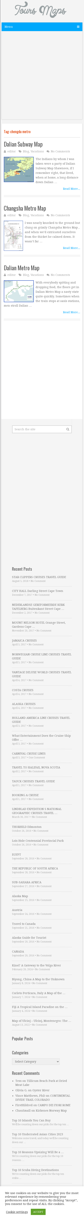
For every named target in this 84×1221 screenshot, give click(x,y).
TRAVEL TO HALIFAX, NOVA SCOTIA (36, 767)
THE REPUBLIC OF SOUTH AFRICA (35, 868)
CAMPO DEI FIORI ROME (54, 1105)
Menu (9, 26)
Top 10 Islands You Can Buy (31, 1120)
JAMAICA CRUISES (24, 640)
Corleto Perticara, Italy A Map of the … (38, 993)
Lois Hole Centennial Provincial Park (38, 840)
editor (11, 151)
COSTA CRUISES (22, 690)
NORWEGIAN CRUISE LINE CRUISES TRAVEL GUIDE (41, 656)
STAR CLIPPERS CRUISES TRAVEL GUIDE (39, 577)
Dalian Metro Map (21, 268)
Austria (17, 910)
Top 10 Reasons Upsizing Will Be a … (38, 1152)
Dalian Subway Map (23, 144)
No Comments (60, 151)
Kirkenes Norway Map (51, 1110)
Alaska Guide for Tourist (29, 937)
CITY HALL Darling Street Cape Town (37, 591)
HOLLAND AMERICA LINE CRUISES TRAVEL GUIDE (41, 719)
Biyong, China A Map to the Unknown (38, 979)
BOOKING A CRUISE (25, 795)
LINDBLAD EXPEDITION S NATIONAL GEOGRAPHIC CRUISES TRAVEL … (37, 811)
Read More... (71, 188)
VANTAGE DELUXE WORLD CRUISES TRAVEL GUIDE (41, 674)
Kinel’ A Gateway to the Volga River (36, 965)
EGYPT (16, 854)
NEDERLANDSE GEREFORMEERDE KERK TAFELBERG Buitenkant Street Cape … (38, 606)
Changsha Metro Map (25, 208)
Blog (26, 151)
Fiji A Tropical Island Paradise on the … (40, 1007)
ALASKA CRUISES (24, 704)
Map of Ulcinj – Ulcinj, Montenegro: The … (41, 1020)
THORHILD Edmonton (27, 826)
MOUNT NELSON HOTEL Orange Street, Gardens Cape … (39, 624)
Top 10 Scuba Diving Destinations (35, 1170)
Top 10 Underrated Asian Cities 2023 (37, 1134)
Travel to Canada (24, 923)
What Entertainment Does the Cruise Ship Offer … (41, 737)
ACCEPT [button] (38, 1211)
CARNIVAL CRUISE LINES (29, 753)
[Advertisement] (42, 77)
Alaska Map (20, 896)
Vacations (37, 151)
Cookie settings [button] (17, 1212)
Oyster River (41, 1090)
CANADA (18, 951)
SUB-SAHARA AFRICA (26, 882)
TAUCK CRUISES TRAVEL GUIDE (33, 781)
